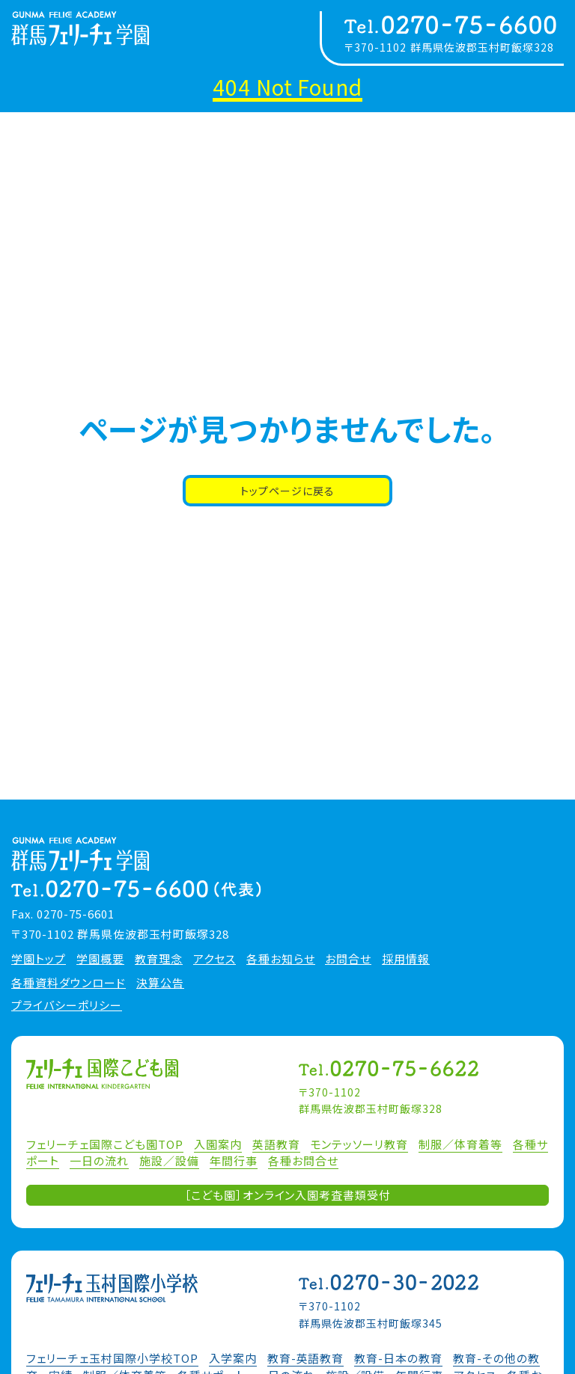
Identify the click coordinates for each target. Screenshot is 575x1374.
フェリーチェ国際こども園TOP (104, 1144)
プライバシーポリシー (66, 1005)
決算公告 (160, 983)
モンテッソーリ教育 (360, 1144)
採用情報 (406, 959)
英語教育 (276, 1144)
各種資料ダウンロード (68, 983)
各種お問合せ (303, 1160)
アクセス (214, 959)
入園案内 (218, 1144)
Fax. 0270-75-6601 (63, 913)
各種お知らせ (280, 959)
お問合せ (348, 959)
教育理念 (159, 959)
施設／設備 (169, 1160)
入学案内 (233, 1358)
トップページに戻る (287, 490)
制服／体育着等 (460, 1144)
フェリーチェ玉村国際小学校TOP (112, 1358)
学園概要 (100, 959)
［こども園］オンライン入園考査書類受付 (288, 1195)
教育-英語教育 (305, 1358)
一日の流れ (99, 1160)
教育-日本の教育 (398, 1358)
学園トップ (38, 959)
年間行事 (234, 1160)
